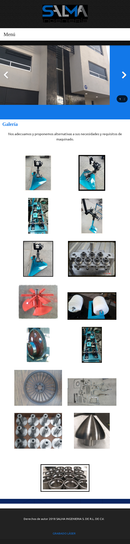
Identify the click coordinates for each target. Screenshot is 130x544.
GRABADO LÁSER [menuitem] (64, 533)
